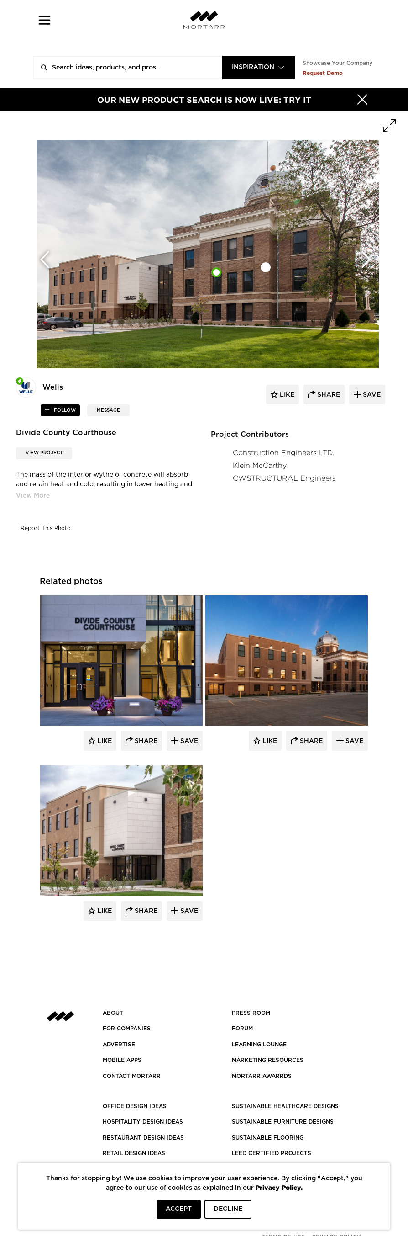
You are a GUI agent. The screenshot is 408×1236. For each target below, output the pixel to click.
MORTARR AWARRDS (262, 1076)
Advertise (119, 1044)
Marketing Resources (267, 1060)
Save (188, 741)
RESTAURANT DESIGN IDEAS (143, 1138)
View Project (44, 453)
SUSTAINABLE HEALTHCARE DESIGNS (285, 1106)
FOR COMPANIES (127, 1028)
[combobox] (258, 67)
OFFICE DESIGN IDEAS (135, 1106)
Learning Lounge (259, 1044)
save (371, 395)
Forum (242, 1028)
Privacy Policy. (279, 1187)
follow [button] (64, 410)
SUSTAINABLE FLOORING (267, 1138)
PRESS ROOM (251, 1013)
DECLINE (228, 1209)
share (327, 395)
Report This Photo (46, 528)
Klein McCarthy (260, 465)
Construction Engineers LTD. (284, 452)
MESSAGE (108, 410)
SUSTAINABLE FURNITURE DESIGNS (283, 1122)
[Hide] (362, 99)
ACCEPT (179, 1209)
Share (145, 741)
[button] (44, 20)
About (113, 1013)
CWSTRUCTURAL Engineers (284, 478)
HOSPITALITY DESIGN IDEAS (143, 1122)
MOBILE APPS (122, 1060)
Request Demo (323, 73)
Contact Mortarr (132, 1076)
